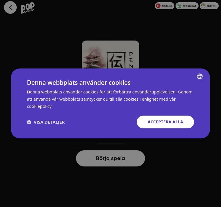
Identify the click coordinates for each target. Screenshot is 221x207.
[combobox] (200, 76)
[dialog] (110, 103)
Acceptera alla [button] (165, 121)
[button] (45, 122)
